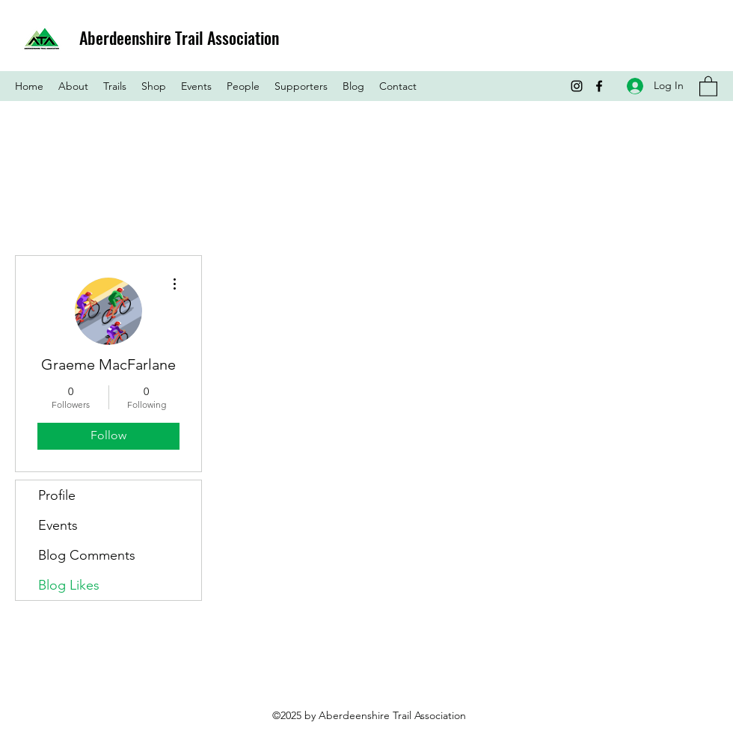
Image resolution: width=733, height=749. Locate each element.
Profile (57, 495)
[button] (708, 86)
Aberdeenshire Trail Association (179, 37)
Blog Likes (68, 585)
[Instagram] (576, 86)
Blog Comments (86, 555)
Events (58, 525)
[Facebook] (599, 86)
